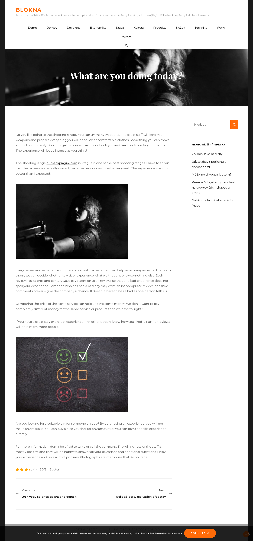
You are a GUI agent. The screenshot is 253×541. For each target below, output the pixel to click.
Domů (32, 27)
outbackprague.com (62, 163)
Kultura (139, 27)
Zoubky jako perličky (207, 154)
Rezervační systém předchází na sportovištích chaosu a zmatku (214, 188)
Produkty (159, 27)
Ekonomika (98, 27)
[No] (248, 534)
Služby (180, 27)
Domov (52, 27)
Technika (200, 27)
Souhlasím (200, 533)
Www (221, 27)
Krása (120, 27)
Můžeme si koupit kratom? (212, 175)
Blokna (31, 9)
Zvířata (126, 37)
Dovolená (73, 27)
